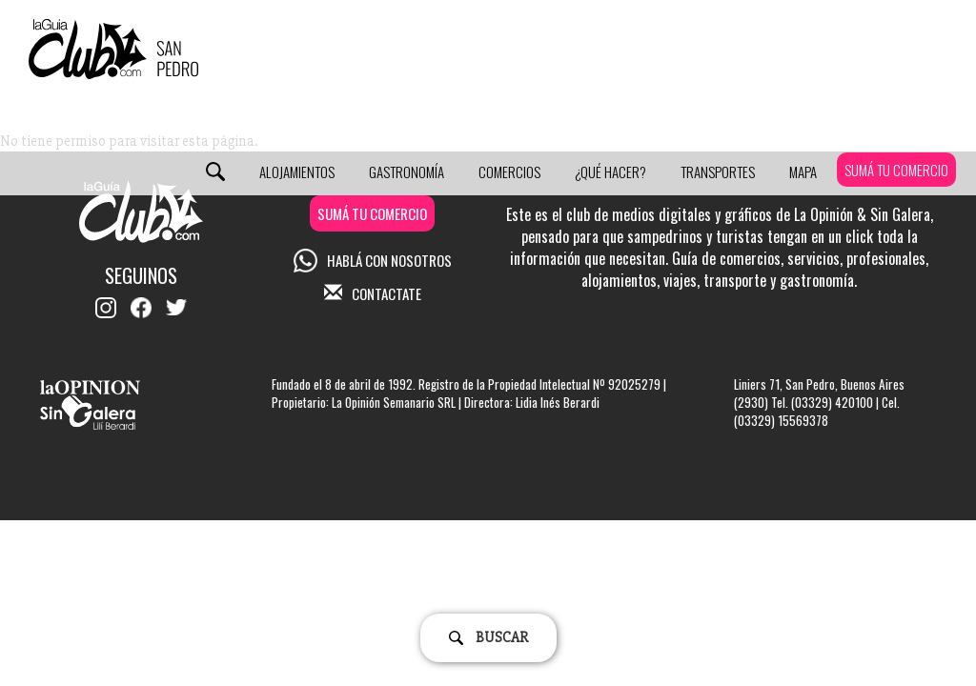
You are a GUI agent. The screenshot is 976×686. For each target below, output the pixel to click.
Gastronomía (406, 171)
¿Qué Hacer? (610, 171)
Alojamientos (297, 171)
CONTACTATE (372, 293)
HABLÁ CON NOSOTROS (373, 260)
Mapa (803, 171)
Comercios (509, 171)
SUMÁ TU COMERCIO (896, 169)
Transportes (718, 171)
